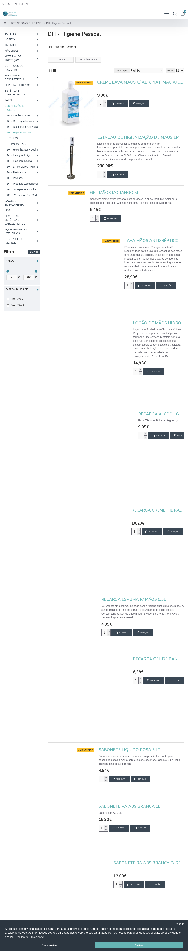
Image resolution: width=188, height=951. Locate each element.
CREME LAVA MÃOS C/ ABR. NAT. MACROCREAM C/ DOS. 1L (140, 82)
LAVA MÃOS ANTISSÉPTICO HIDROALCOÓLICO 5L (154, 240)
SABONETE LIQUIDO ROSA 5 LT (129, 750)
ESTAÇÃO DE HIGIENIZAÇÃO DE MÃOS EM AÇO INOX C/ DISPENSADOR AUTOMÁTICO (140, 137)
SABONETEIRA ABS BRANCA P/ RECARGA (148, 863)
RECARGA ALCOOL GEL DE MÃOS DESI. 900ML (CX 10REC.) (161, 414)
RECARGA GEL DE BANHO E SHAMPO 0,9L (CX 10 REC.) (158, 659)
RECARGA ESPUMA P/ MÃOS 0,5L (133, 599)
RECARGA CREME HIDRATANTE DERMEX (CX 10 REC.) (157, 510)
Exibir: (170, 70)
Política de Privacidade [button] (30, 937)
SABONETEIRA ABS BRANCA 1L (129, 806)
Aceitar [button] (139, 945)
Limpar (35, 251)
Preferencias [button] (49, 945)
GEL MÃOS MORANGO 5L (114, 192)
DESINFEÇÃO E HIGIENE (26, 23)
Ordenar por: (122, 70)
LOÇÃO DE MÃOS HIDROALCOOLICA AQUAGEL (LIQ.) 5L (158, 323)
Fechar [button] (180, 923)
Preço (10, 260)
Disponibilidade (17, 289)
